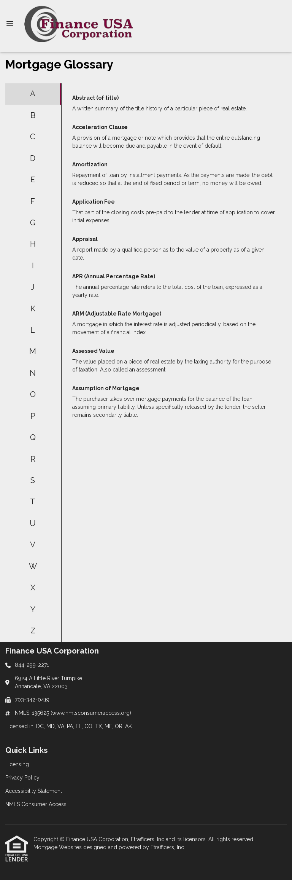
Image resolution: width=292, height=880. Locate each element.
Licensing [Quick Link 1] (17, 764)
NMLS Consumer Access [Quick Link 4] (36, 804)
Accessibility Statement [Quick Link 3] (33, 791)
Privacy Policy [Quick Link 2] (22, 778)
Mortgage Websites (58, 847)
